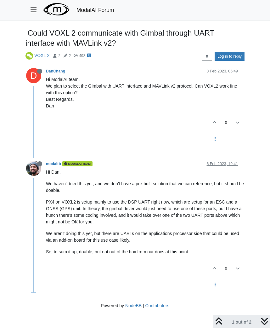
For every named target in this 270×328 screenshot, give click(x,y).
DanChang (55, 71)
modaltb (53, 164)
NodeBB (133, 305)
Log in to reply (229, 56)
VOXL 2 (42, 55)
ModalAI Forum (95, 10)
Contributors (157, 305)
